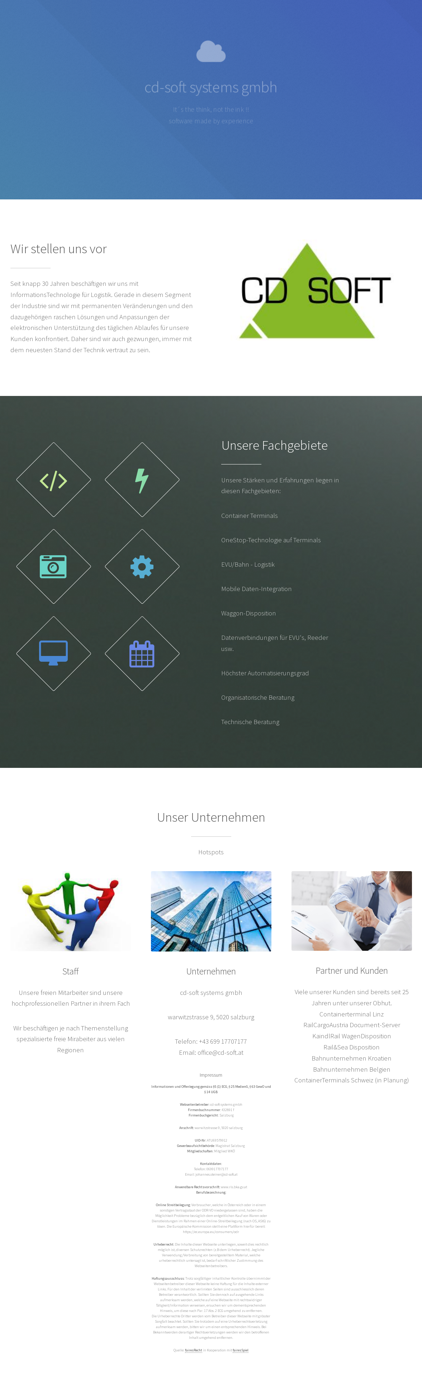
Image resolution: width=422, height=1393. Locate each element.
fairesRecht (193, 1350)
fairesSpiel (240, 1350)
